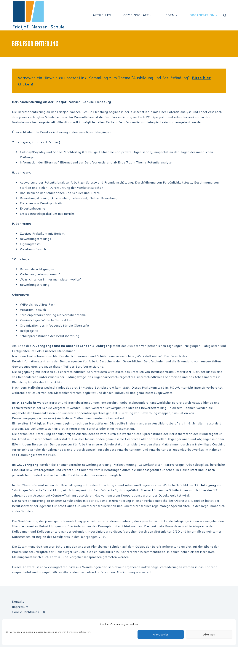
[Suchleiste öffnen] (224, 15)
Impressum (20, 606)
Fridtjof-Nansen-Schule (38, 26)
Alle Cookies (160, 634)
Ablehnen (209, 634)
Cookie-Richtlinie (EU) (28, 611)
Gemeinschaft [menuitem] (138, 15)
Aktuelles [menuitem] (102, 15)
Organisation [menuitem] (203, 15)
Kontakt (18, 601)
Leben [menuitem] (171, 15)
